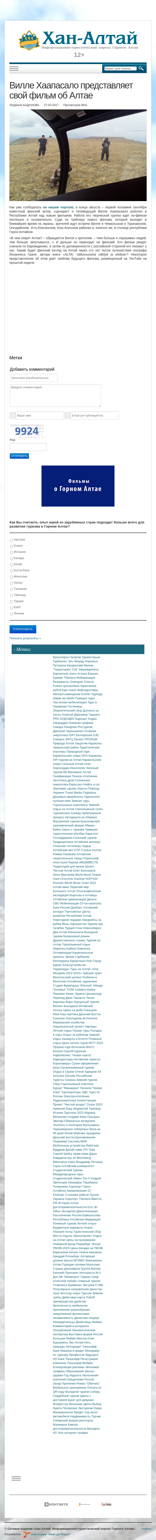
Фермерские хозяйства (68, 1022)
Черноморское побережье (71, 1129)
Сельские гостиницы (67, 846)
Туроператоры (71, 1092)
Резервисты (61, 681)
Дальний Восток (90, 1014)
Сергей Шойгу (63, 1153)
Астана (82, 673)
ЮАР (15, 607)
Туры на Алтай (80, 969)
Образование (75, 1371)
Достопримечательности (70, 1207)
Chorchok (67, 878)
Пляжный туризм (65, 1223)
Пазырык (93, 1116)
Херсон (82, 788)
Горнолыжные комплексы (71, 805)
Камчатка (83, 948)
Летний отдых (63, 1030)
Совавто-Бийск (85, 989)
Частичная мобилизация (70, 702)
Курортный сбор (81, 961)
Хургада (96, 694)
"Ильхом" (86, 985)
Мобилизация (70, 903)
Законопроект (83, 1235)
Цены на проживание (80, 1240)
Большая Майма (64, 1338)
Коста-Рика (19, 570)
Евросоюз (76, 784)
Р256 (71, 989)
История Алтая (68, 1203)
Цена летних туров (75, 1043)
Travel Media (74, 792)
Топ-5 (86, 1178)
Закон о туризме (73, 829)
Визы (66, 924)
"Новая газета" (82, 1055)
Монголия (18, 577)
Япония (17, 614)
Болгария (76, 1125)
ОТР (77, 850)
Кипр (83, 1116)
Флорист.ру (61, 1404)
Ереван (58, 677)
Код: (13, 439)
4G (55, 1432)
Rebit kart (92, 1145)
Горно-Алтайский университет (73, 1166)
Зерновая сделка (65, 788)
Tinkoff (90, 1297)
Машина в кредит (72, 1350)
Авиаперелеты (89, 669)
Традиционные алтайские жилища (76, 842)
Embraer (59, 1194)
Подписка (89, 792)
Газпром (76, 657)
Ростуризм (85, 727)
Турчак (96, 1416)
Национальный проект (69, 1026)
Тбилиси (70, 677)
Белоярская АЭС (87, 735)
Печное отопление (84, 776)
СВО (56, 903)
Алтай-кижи (61, 887)
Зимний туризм (86, 1080)
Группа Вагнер (91, 1268)
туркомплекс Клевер (67, 813)
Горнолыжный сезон (89, 809)
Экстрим (89, 1285)
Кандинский (75, 665)
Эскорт (96, 1244)
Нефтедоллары (87, 690)
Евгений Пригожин (66, 1272)
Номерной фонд (64, 1244)
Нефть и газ (91, 784)
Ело (90, 1207)
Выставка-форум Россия (86, 1334)
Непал (16, 583)
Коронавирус (62, 1063)
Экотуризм (86, 1408)
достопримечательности (70, 1428)
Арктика (73, 1014)
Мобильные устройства (69, 1145)
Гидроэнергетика (65, 1100)
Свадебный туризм (66, 1396)
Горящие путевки (74, 1264)
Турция (16, 601)
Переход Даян (63, 997)
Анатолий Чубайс (65, 1281)
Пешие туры (81, 1030)
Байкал (71, 948)
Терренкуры (61, 969)
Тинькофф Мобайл (80, 1363)
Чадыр (86, 846)
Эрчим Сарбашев (77, 956)
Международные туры (68, 1174)
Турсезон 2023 (74, 1112)
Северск (59, 739)
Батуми (70, 1075)
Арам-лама (81, 1153)
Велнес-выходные (66, 1006)
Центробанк (71, 686)
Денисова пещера (86, 1318)
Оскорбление (62, 1330)
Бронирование (85, 1137)
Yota (61, 1432)
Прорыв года (62, 1047)
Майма (97, 1322)
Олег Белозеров (84, 870)
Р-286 (99, 1285)
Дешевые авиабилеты (68, 796)
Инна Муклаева (64, 874)
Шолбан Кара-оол (86, 833)
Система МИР (77, 1141)
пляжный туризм (89, 1281)
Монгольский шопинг (67, 977)
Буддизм (59, 1149)
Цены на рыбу (73, 1010)
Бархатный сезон (65, 673)
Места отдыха (63, 1235)
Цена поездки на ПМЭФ (86, 1248)
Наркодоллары (63, 1059)
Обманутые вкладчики (79, 1121)
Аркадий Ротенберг (66, 1256)
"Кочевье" (60, 989)
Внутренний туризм (67, 821)
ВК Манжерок (73, 772)
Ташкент (94, 714)
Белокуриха (61, 961)
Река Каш (60, 1014)
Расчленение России (68, 1215)
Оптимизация (62, 952)
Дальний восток (64, 1137)
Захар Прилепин (64, 1383)
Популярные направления (71, 1289)
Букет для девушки (81, 1400)
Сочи (79, 928)
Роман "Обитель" (88, 1383)
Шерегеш (59, 948)
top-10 (72, 1158)
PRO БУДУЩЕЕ (64, 718)
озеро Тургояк (82, 1293)
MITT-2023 (96, 1043)
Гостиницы (75, 706)
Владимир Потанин (89, 1162)
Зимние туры (80, 800)
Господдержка (63, 837)
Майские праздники (86, 1133)
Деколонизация (87, 1211)
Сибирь (95, 1391)
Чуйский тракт (92, 973)
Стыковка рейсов (77, 1194)
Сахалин (59, 1018)
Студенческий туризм (68, 1170)
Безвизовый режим (76, 936)
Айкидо (98, 985)
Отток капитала (90, 903)
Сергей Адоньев (75, 1051)
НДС (85, 1092)
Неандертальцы (64, 1322)
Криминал (75, 1285)
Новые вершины (90, 1252)
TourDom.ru (61, 1125)
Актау (69, 1231)
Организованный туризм (77, 1067)
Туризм (87, 657)
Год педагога (73, 1375)
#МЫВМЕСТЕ (88, 862)
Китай (16, 564)
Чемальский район (66, 747)
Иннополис (78, 768)
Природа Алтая (64, 743)
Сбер (57, 1084)
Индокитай (81, 1108)
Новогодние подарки (67, 919)
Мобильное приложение (70, 1387)
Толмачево (61, 1186)
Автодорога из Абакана (81, 817)
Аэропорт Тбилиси (78, 1199)
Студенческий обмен (67, 1178)
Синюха (70, 1080)
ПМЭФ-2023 (61, 1248)
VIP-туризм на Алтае (67, 759)
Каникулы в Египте (75, 1038)
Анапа (88, 1227)
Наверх (146, 1528)
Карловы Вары (63, 1002)
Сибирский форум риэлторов (73, 1420)
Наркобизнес (62, 1055)
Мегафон (93, 1428)
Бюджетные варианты (68, 1227)
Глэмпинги (60, 1285)
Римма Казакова (64, 854)
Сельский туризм (85, 837)
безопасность (62, 1305)
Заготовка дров (64, 780)
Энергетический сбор (68, 710)
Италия (58, 1112)
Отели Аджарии (86, 1071)
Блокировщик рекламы (69, 1367)
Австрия (17, 540)
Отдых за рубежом (75, 1034)
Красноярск (61, 657)
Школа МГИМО (74, 1260)
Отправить (19, 456)
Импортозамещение (67, 694)
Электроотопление (76, 1096)
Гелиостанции (86, 1100)
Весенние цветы (80, 1404)
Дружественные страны (69, 940)
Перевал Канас (64, 993)
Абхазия (59, 1231)
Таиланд (94, 1108)
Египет (16, 546)
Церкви (58, 1375)
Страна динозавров (67, 1268)
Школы (89, 1371)
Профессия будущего (83, 1354)
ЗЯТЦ (69, 739)
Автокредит (74, 1346)
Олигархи (77, 681)
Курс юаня (69, 690)
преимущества (63, 1301)
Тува (92, 1149)
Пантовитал (73, 911)
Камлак (73, 1424)
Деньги (91, 899)
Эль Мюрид (76, 661)
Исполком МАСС (82, 1047)
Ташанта (79, 997)
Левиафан (75, 1182)
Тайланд (18, 595)
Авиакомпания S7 (79, 1190)
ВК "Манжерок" (70, 1277)
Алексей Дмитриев (75, 714)
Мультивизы (91, 1125)
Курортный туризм (86, 1002)
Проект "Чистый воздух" (70, 1104)
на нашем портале (58, 207)
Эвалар (58, 1121)
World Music (83, 874)
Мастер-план (85, 1338)
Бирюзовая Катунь (66, 1252)
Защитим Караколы (88, 743)
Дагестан (96, 1289)
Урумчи (80, 993)
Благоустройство (74, 965)
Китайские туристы (87, 1059)
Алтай (87, 772)
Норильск (91, 661)
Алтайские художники (82, 981)
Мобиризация (85, 677)
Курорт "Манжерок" (66, 1088)
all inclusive (89, 1018)
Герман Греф (90, 1277)
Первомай (60, 1141)
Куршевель (61, 1342)
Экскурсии (69, 1211)
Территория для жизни (69, 866)
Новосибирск (92, 928)
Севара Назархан (65, 727)
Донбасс (77, 907)
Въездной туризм (77, 1391)
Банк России (62, 907)
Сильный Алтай (73, 764)
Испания (18, 552)
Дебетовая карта (74, 1297)
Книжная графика (81, 723)
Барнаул (81, 718)
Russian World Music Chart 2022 (74, 883)
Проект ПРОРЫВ (85, 739)
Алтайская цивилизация (70, 899)
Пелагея (86, 1088)
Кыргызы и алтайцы (83, 895)
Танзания (18, 589)
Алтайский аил (63, 850)
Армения (59, 1108)
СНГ (75, 669)
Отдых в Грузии (64, 1071)
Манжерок (60, 1424)
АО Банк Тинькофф (67, 1359)
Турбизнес (60, 661)
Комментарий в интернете (71, 1326)
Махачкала (76, 932)
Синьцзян (90, 1010)
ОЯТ (72, 735)
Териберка (90, 1182)
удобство (80, 1301)
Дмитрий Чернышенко (68, 731)
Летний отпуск (86, 1223)
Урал (56, 1293)
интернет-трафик (76, 1432)
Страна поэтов (91, 850)
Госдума (74, 1116)
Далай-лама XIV (77, 1149)
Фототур (66, 1293)
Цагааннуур (94, 993)
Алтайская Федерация (85, 1219)
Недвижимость (80, 1416)
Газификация (62, 776)
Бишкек (93, 673)
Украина (59, 1199)
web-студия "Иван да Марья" (46, 1534)
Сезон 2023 (94, 1104)
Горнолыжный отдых (76, 944)
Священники (75, 1379)
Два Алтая (60, 932)
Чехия (90, 997)
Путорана (60, 665)
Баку (69, 1108)
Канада (17, 558)
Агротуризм (74, 1018)
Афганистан (78, 924)
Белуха (58, 1051)
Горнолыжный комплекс (77, 1084)
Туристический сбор (87, 1231)
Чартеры (90, 1026)
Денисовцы (84, 1322)
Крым (96, 657)
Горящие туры (85, 698)
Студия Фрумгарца (66, 985)
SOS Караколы (91, 755)
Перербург (83, 1244)
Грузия (94, 1194)
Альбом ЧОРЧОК (86, 878)
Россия (89, 1379)
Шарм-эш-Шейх (64, 698)
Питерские (70, 1408)
